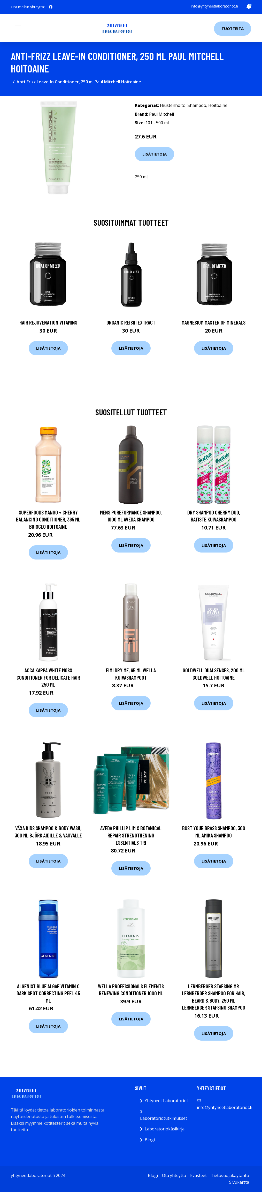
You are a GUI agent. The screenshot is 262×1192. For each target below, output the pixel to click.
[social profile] (51, 7)
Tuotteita (232, 28)
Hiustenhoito (173, 105)
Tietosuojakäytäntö (230, 1175)
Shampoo (197, 105)
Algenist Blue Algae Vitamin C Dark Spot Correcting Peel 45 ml (48, 993)
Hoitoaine (217, 105)
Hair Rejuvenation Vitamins (48, 322)
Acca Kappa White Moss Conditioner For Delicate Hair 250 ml (48, 677)
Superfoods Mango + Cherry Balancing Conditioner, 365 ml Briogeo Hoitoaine (48, 519)
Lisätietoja (154, 154)
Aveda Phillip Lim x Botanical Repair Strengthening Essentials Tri (130, 835)
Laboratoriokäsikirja (164, 1129)
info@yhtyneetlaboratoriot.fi (214, 6)
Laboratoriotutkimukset (163, 1118)
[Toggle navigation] (18, 28)
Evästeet (198, 1175)
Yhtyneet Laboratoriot (166, 1100)
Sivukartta (239, 1182)
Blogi (150, 1140)
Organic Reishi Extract (130, 322)
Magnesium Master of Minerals (213, 322)
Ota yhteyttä (174, 1175)
